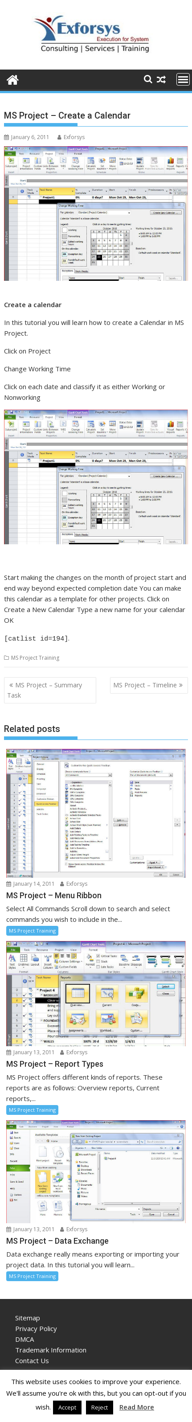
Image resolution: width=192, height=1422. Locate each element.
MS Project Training (35, 656)
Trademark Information (50, 1348)
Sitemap (27, 1316)
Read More (136, 1406)
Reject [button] (99, 1407)
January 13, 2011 (30, 1051)
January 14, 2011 (30, 882)
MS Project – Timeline (145, 683)
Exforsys (71, 137)
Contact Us (32, 1359)
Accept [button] (67, 1407)
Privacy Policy (36, 1327)
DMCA (24, 1337)
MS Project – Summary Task (44, 688)
